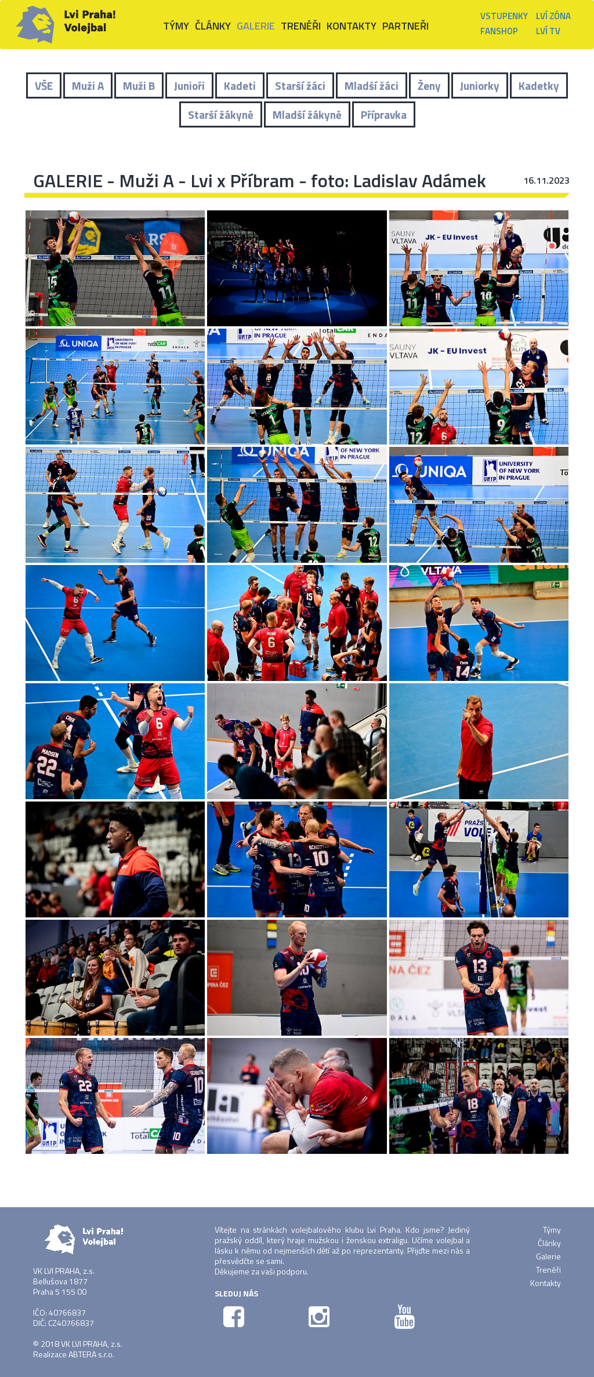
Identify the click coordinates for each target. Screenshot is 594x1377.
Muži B (139, 85)
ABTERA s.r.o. (91, 1354)
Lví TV (548, 31)
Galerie (548, 1256)
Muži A (88, 85)
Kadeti (240, 85)
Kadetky (539, 85)
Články (549, 1243)
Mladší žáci (372, 85)
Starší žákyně (220, 114)
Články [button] (213, 26)
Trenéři (548, 1269)
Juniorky (479, 85)
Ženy (429, 85)
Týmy (552, 1229)
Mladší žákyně (307, 114)
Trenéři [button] (301, 26)
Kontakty (351, 26)
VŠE (44, 85)
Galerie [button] (256, 26)
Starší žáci (300, 85)
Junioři (189, 85)
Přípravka (384, 114)
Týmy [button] (176, 26)
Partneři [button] (405, 26)
